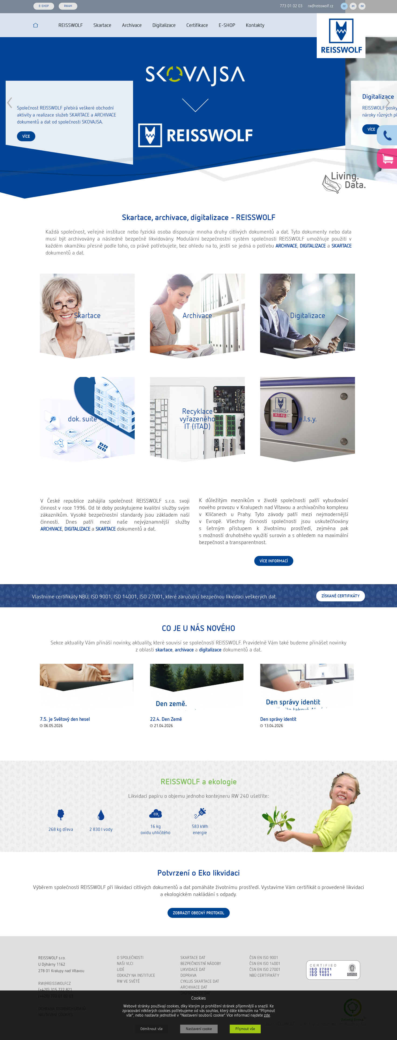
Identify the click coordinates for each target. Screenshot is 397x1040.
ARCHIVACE (286, 246)
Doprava (188, 976)
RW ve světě (128, 981)
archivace (184, 650)
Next (387, 102)
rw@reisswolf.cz (320, 6)
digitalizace (210, 650)
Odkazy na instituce (136, 976)
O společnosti (130, 958)
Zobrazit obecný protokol (198, 913)
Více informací (274, 561)
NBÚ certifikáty (264, 976)
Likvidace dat (193, 970)
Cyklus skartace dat (199, 981)
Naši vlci (125, 964)
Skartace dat (193, 958)
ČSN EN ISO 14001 (264, 964)
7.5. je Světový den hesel (65, 719)
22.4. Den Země (166, 719)
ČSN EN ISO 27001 (264, 970)
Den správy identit (278, 719)
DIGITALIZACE (313, 246)
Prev (9, 102)
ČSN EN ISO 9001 (263, 958)
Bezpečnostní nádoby (200, 964)
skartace (163, 650)
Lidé (120, 970)
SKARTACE (341, 246)
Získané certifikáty (341, 596)
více (26, 137)
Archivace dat (193, 987)
